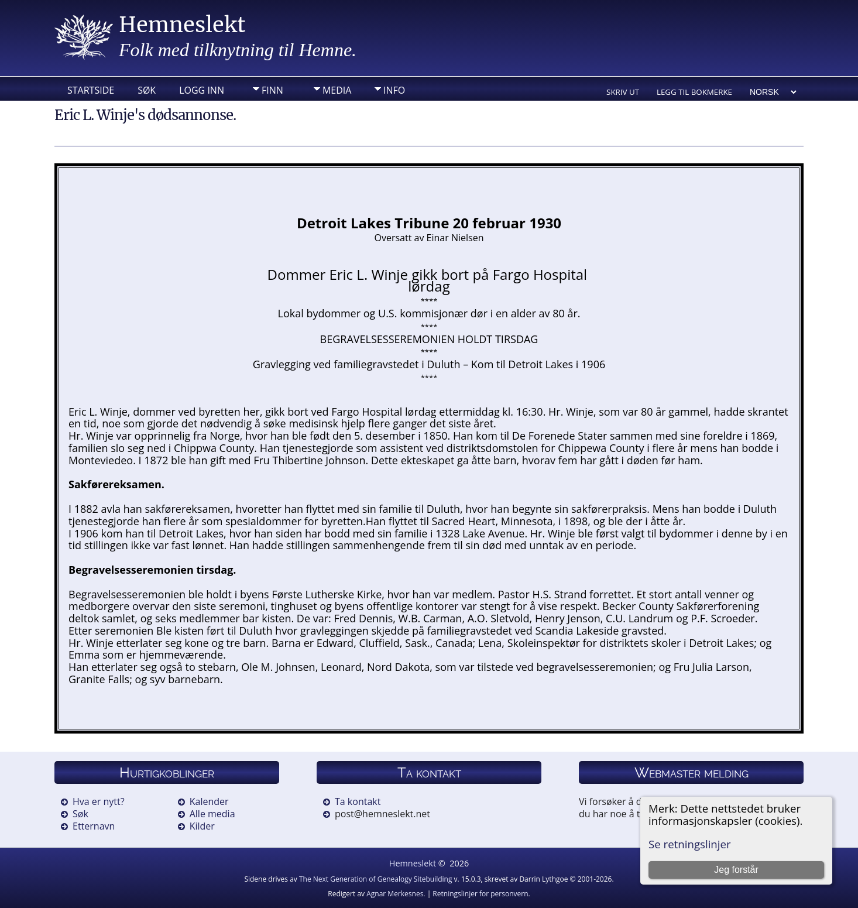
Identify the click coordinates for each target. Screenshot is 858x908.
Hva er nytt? (99, 801)
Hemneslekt (182, 25)
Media (336, 90)
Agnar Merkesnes (394, 894)
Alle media (212, 813)
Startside (90, 90)
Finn (272, 90)
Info (394, 90)
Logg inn (201, 90)
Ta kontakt (357, 801)
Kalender (209, 801)
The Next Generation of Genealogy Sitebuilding (375, 879)
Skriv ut (622, 92)
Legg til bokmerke (694, 92)
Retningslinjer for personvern (480, 894)
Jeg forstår (736, 870)
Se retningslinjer (689, 844)
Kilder (202, 826)
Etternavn (94, 826)
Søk (147, 90)
